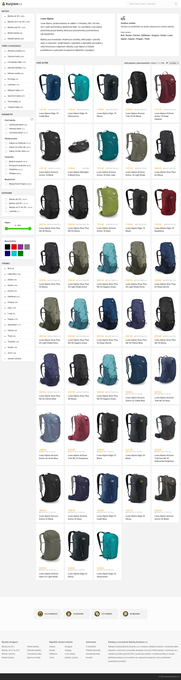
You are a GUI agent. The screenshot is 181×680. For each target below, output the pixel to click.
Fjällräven (14, 297)
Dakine (12, 280)
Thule (12, 336)
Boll (11, 268)
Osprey (13, 319)
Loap (11, 313)
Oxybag (68, 650)
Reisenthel (14, 325)
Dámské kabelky (17, 68)
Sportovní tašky (16, 96)
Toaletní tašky (15, 107)
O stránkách (91, 647)
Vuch (12, 353)
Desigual (68, 647)
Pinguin (139, 39)
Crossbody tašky (17, 62)
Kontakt (89, 658)
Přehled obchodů (93, 650)
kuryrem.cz (174, 677)
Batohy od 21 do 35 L (19, 22)
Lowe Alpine (70, 654)
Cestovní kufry (16, 56)
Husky (163, 35)
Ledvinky (13, 85)
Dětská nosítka (16, 73)
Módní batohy (15, 33)
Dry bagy (13, 79)
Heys (12, 308)
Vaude (12, 347)
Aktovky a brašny (16, 51)
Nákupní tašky (16, 90)
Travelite (13, 342)
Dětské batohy (16, 39)
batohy (167, 677)
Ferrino (12, 291)
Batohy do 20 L (16, 16)
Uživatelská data (93, 654)
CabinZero (14, 274)
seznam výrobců (14, 359)
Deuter (12, 285)
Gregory (13, 302)
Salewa (12, 330)
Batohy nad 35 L (16, 27)
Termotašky (14, 102)
